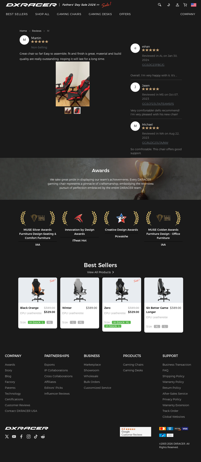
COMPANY (187, 14)
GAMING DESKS (100, 14)
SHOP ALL (42, 14)
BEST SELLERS (17, 14)
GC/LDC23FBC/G (153, 65)
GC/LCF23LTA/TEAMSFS (158, 104)
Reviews (36, 30)
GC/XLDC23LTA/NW (155, 143)
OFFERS (125, 14)
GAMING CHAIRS (69, 14)
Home (23, 30)
